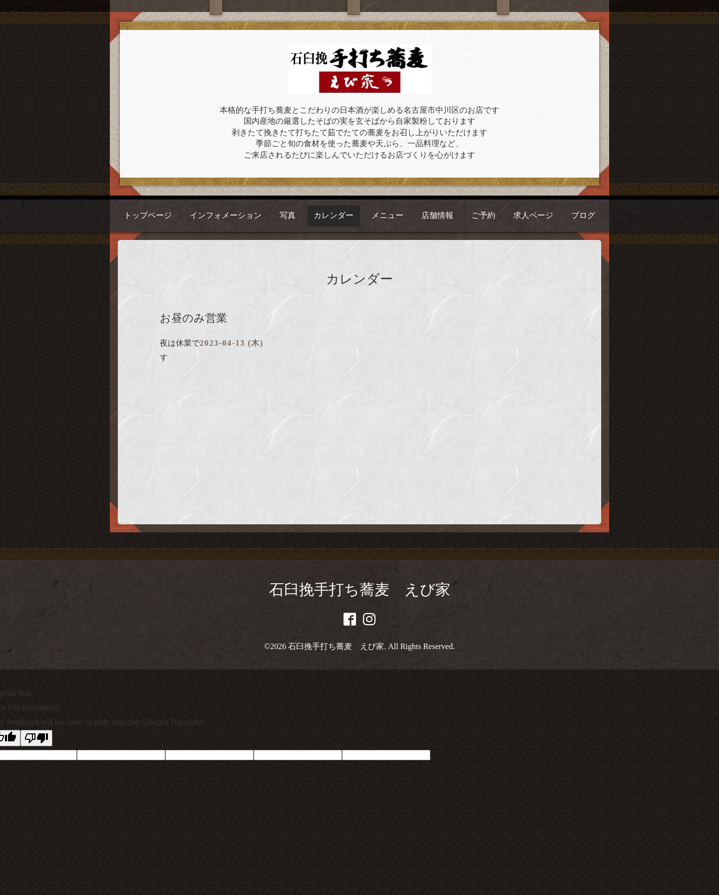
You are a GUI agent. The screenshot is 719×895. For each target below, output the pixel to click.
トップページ (148, 215)
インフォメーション (226, 215)
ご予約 (483, 215)
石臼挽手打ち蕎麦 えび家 (359, 589)
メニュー (387, 215)
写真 (288, 215)
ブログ (583, 215)
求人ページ (533, 215)
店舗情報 (437, 215)
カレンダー (334, 215)
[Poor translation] (36, 738)
